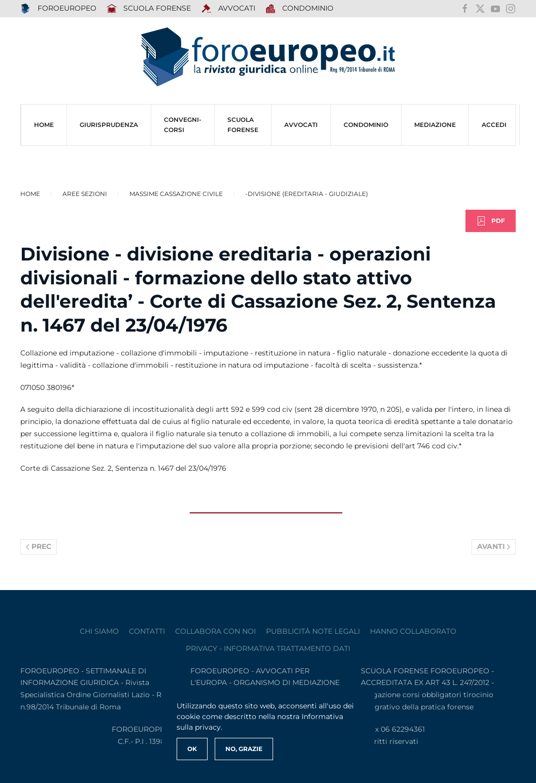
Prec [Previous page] (38, 546)
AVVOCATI (228, 9)
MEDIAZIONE (435, 124)
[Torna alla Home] (268, 57)
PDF (490, 221)
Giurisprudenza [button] (109, 124)
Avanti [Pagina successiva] (494, 546)
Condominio (299, 9)
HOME (44, 124)
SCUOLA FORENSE (149, 9)
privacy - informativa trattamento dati (268, 648)
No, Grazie (243, 749)
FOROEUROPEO (58, 9)
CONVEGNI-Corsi (183, 125)
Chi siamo (99, 631)
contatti (147, 631)
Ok (192, 749)
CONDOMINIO (366, 124)
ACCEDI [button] (494, 124)
